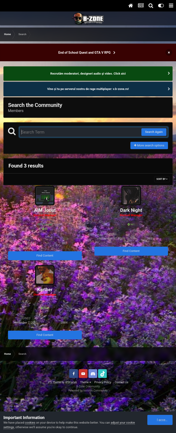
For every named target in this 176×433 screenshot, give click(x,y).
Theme (85, 382)
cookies (30, 422)
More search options (149, 145)
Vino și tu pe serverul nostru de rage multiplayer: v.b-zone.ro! (88, 89)
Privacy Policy (102, 382)
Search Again (154, 132)
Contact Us (121, 382)
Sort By (162, 179)
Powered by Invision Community (88, 390)
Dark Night (131, 210)
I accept (160, 420)
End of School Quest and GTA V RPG (84, 52)
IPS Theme (54, 382)
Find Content (44, 255)
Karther (44, 289)
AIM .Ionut (45, 210)
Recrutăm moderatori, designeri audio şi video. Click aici (88, 73)
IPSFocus (71, 382)
